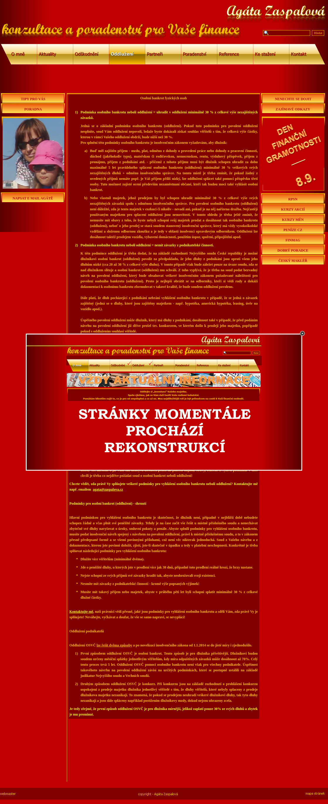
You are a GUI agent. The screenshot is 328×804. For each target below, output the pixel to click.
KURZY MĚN (293, 220)
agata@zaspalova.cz (108, 489)
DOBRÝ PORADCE (292, 250)
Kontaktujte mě (81, 612)
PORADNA (33, 109)
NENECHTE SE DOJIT (293, 99)
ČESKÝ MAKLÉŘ (293, 261)
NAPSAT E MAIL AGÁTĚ (33, 198)
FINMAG (293, 240)
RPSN (292, 199)
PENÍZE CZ (292, 230)
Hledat (318, 33)
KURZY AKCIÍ (293, 209)
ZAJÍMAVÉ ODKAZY (293, 109)
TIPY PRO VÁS (33, 99)
